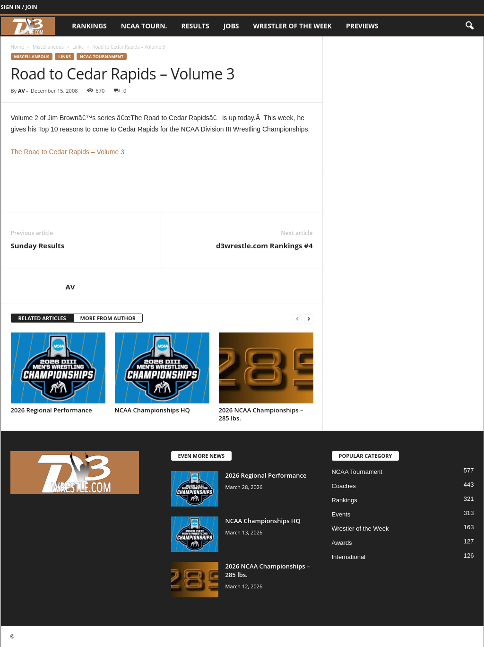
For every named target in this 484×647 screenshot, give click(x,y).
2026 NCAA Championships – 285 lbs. (261, 414)
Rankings (89, 25)
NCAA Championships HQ (152, 410)
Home (17, 47)
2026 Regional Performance (51, 410)
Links (78, 47)
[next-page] (308, 319)
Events (341, 514)
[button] (469, 26)
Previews (362, 25)
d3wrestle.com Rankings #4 (264, 245)
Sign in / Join (19, 6)
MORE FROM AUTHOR (108, 318)
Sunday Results (38, 245)
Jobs (231, 25)
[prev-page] (297, 319)
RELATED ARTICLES (42, 318)
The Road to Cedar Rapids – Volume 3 (67, 152)
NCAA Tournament (102, 56)
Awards (342, 542)
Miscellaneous (48, 47)
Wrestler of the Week (292, 25)
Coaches (344, 486)
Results (195, 25)
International (349, 556)
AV (21, 90)
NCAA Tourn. (144, 25)
